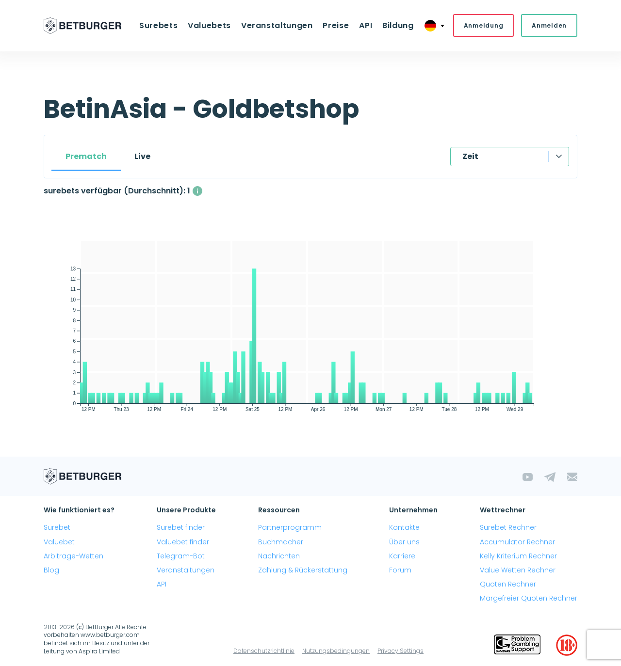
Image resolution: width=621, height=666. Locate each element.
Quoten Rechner (508, 585)
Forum (400, 570)
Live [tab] (142, 156)
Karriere (402, 556)
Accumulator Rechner (517, 542)
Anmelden (549, 26)
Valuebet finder (183, 542)
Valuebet (59, 542)
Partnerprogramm (290, 528)
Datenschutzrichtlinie (263, 651)
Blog (51, 570)
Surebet (57, 528)
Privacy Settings (400, 651)
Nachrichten (279, 556)
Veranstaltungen (277, 26)
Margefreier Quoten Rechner (528, 599)
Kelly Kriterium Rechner (518, 556)
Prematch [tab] (86, 156)
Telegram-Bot (181, 556)
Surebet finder (181, 528)
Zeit (470, 156)
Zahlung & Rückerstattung (302, 570)
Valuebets (211, 26)
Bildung (394, 26)
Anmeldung (483, 26)
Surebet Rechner (508, 528)
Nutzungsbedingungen (336, 651)
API (363, 26)
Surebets (162, 26)
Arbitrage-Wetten (73, 556)
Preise (335, 26)
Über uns (404, 542)
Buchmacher (280, 542)
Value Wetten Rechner (518, 570)
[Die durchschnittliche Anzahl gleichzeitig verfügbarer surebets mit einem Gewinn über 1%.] (197, 191)
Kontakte (404, 528)
